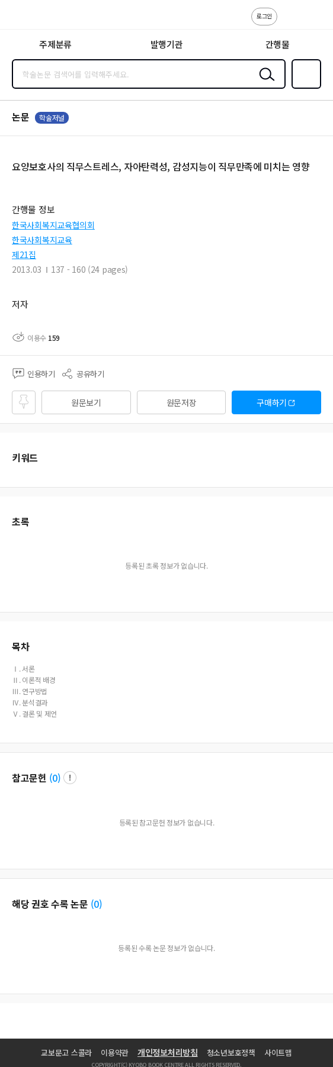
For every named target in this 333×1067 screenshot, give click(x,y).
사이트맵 (278, 1052)
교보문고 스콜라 (66, 1052)
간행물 (277, 44)
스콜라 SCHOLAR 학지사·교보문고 (36, 18)
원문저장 (181, 402)
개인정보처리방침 (167, 1052)
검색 (264, 83)
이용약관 (115, 1052)
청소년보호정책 (231, 1052)
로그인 (264, 15)
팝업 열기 (69, 777)
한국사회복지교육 (42, 240)
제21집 (24, 254)
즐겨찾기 (304, 87)
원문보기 (86, 402)
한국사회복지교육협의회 (53, 225)
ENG (314, 22)
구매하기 (272, 402)
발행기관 (167, 44)
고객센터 (289, 22)
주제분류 (55, 44)
